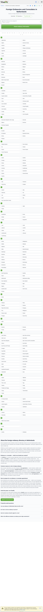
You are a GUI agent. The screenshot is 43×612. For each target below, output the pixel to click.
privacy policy (22, 609)
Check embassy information (21, 26)
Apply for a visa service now (7, 499)
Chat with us (19, 16)
